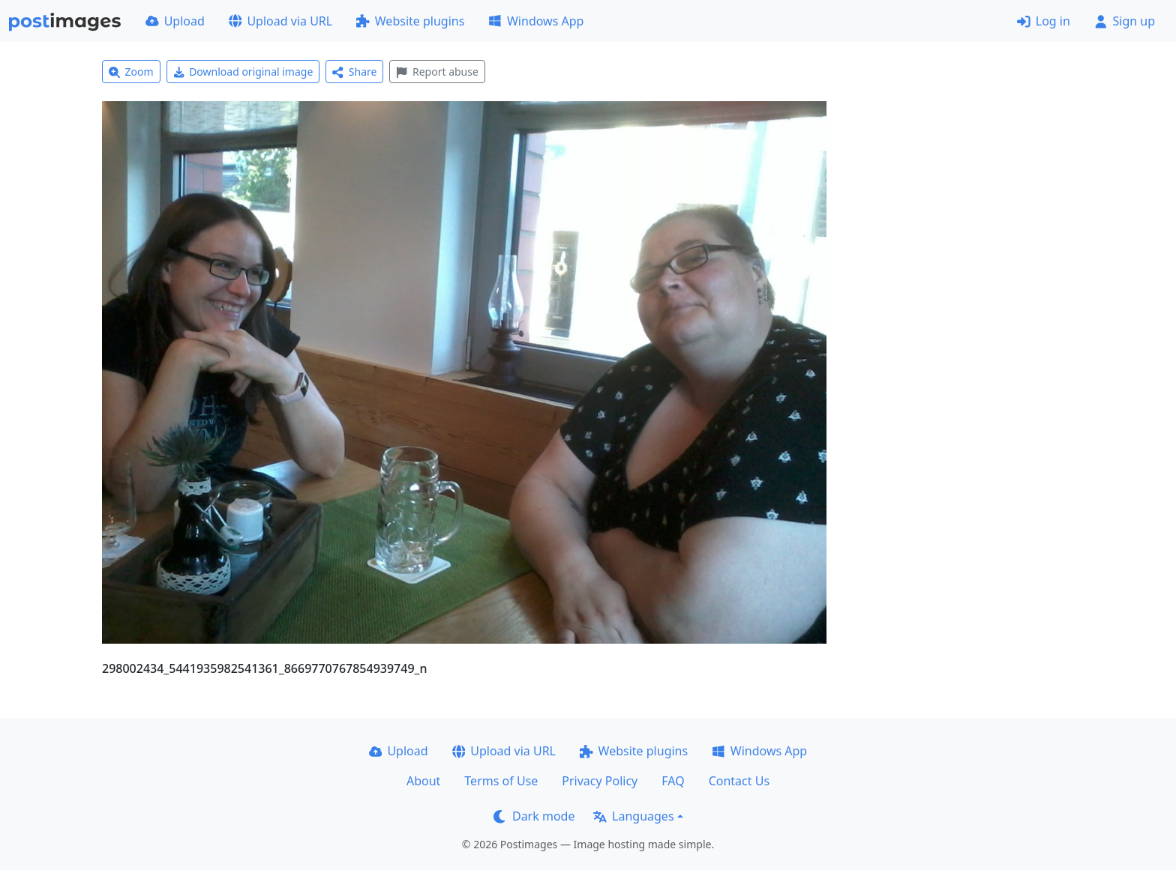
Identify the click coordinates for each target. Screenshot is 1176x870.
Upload (175, 21)
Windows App (536, 21)
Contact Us (739, 781)
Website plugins (410, 21)
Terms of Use (501, 781)
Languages (633, 816)
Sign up (1124, 21)
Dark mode (534, 816)
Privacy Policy (600, 781)
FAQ (673, 781)
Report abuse (437, 71)
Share (354, 71)
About (423, 781)
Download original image (243, 71)
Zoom (131, 71)
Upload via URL (280, 21)
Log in (1043, 21)
